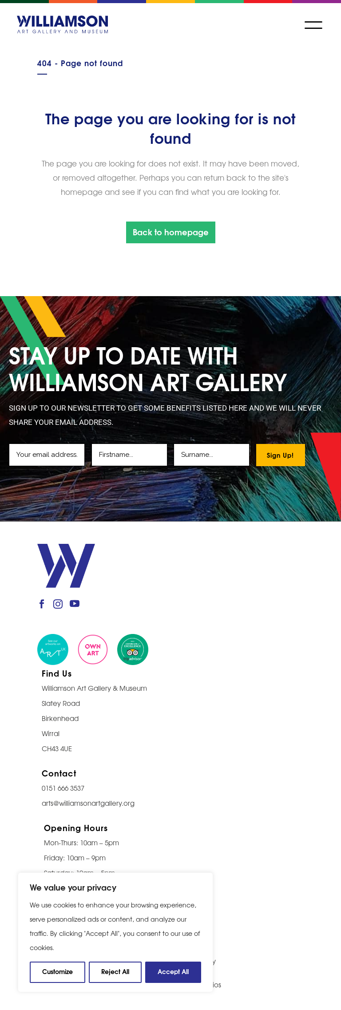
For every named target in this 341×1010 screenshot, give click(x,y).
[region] (115, 932)
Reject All (115, 971)
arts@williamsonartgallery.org (88, 803)
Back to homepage (171, 232)
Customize (57, 971)
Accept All (173, 971)
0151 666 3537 (63, 787)
